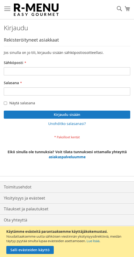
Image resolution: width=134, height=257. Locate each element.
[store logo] (36, 10)
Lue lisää (93, 241)
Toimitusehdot (18, 187)
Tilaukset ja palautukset (26, 209)
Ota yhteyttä (15, 220)
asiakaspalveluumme (67, 156)
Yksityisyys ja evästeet (24, 198)
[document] (67, 241)
